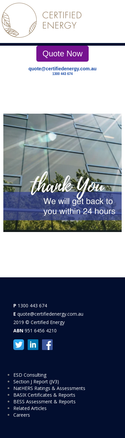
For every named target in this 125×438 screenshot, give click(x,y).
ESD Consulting (29, 375)
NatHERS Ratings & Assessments (49, 388)
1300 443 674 (62, 74)
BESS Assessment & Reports (44, 401)
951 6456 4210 (41, 330)
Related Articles (30, 408)
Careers (21, 415)
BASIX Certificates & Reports (44, 395)
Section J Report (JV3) (36, 381)
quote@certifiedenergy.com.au (63, 68)
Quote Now (62, 53)
